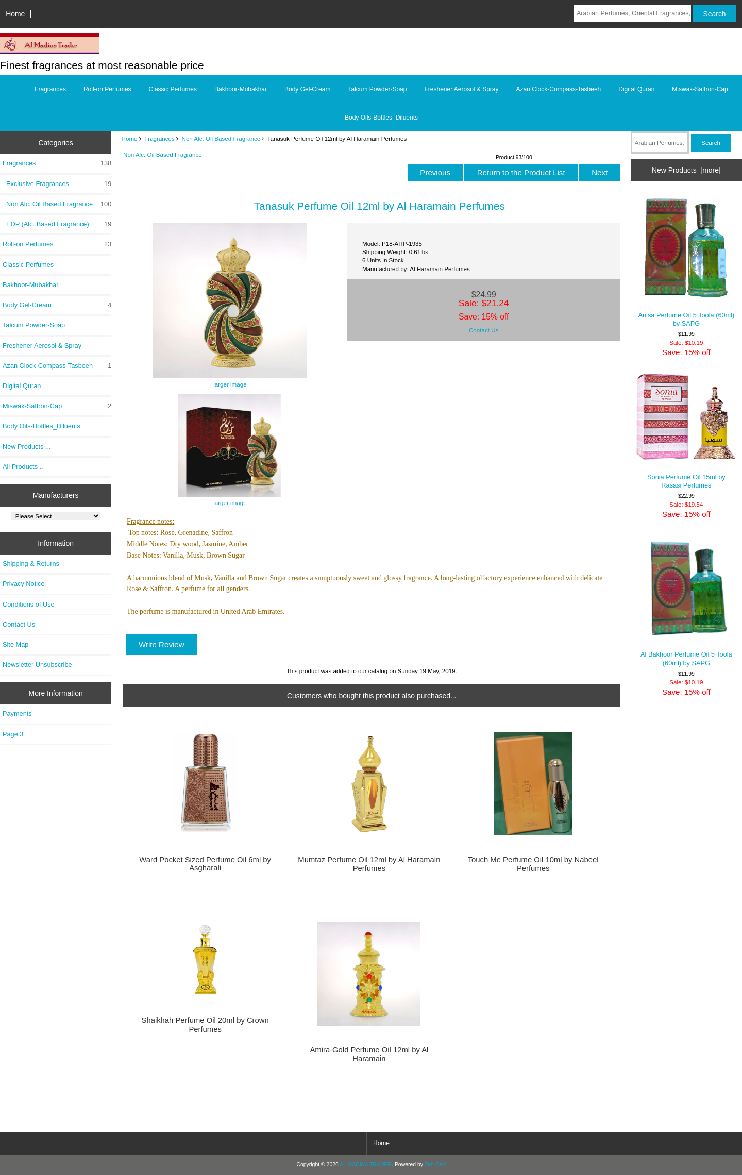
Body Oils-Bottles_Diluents (381, 117)
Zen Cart (435, 1164)
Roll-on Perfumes (107, 89)
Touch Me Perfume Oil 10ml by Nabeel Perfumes (533, 863)
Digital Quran (636, 89)
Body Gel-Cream (307, 89)
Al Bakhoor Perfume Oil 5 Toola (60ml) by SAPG (686, 601)
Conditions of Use (29, 604)
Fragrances (159, 138)
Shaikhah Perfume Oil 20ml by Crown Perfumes (205, 1024)
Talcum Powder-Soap (377, 89)
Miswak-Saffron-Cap (700, 89)
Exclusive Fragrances (57, 184)
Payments (17, 713)
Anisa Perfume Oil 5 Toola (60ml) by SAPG (686, 261)
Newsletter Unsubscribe (37, 664)
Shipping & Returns (31, 563)
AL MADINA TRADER (366, 1164)
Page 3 (13, 734)
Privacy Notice (23, 584)
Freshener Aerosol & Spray (461, 89)
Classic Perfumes (173, 89)
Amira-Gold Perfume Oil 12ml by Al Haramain (369, 1054)
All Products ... (24, 467)
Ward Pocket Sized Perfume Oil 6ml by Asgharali (205, 863)
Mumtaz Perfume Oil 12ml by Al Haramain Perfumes (369, 863)
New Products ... (27, 446)
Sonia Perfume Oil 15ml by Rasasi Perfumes (686, 431)
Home (15, 14)
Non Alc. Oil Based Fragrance (221, 138)
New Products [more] (686, 170)
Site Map (15, 644)
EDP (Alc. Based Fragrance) (57, 224)
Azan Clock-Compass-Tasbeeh (558, 89)
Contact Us (19, 624)
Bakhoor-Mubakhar (240, 89)
